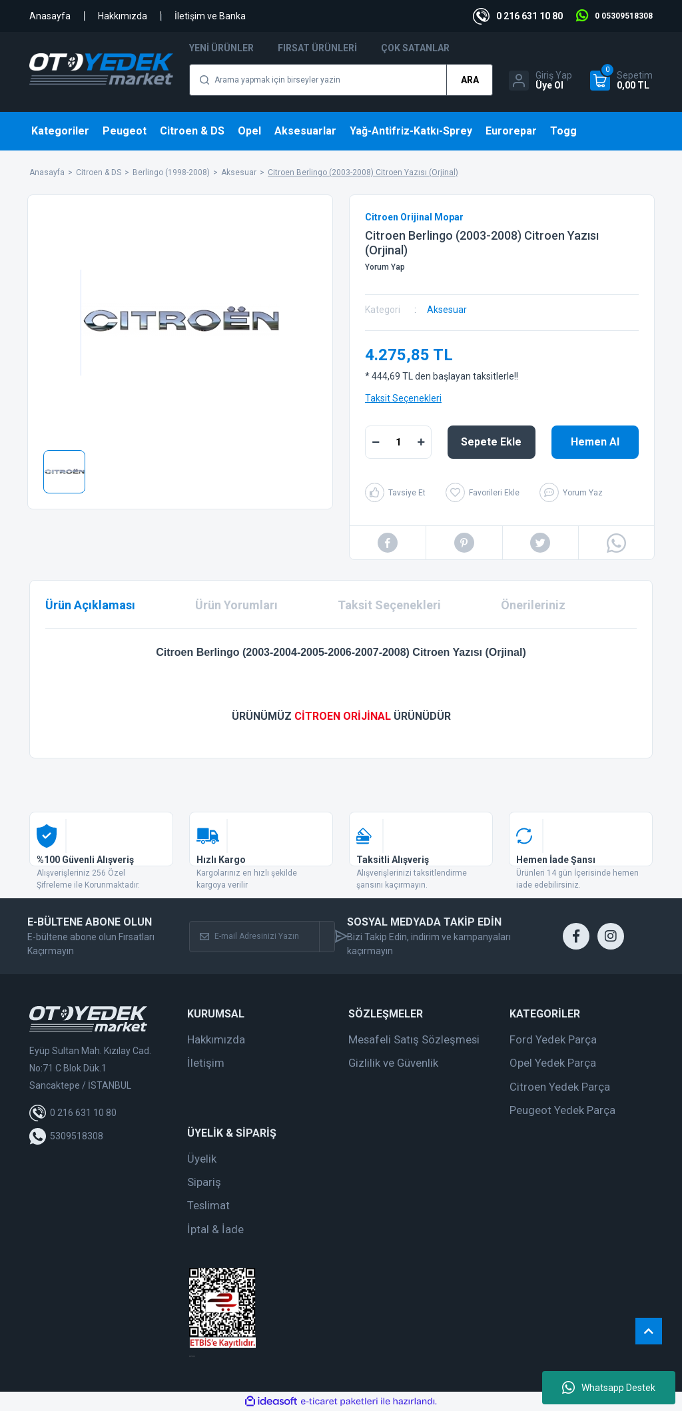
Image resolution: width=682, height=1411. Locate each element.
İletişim (205, 1062)
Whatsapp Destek (608, 1387)
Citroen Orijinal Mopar (414, 217)
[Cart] (621, 81)
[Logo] (101, 69)
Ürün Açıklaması (90, 605)
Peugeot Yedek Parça (562, 1110)
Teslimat (208, 1205)
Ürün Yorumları (236, 605)
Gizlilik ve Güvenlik (393, 1062)
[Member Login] (540, 81)
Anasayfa (50, 16)
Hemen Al (595, 441)
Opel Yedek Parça (553, 1062)
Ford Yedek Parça (553, 1039)
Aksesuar (447, 309)
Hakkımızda (122, 16)
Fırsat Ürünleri (317, 48)
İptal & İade (215, 1229)
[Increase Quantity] (421, 442)
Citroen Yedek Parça (560, 1086)
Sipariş (204, 1182)
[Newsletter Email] (254, 937)
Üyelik (201, 1158)
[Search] (341, 80)
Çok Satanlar (415, 48)
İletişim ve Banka (210, 16)
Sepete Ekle (491, 441)
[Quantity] (398, 442)
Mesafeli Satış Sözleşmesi (414, 1039)
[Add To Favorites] (482, 492)
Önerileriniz (533, 605)
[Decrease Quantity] (376, 442)
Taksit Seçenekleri (403, 398)
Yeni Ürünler (221, 48)
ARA (470, 80)
